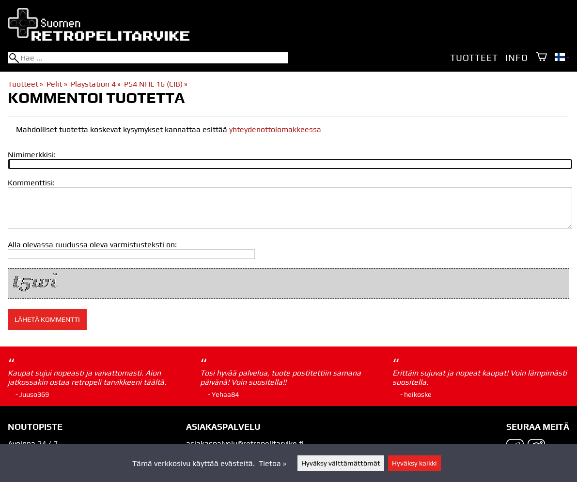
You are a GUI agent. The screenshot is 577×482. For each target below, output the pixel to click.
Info (516, 57)
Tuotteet (474, 57)
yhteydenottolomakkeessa (275, 129)
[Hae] (148, 58)
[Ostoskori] (541, 57)
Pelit (57, 84)
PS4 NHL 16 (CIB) (155, 84)
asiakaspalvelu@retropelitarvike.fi (245, 443)
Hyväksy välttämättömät (340, 463)
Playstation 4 (96, 84)
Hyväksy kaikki (414, 463)
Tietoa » (272, 463)
